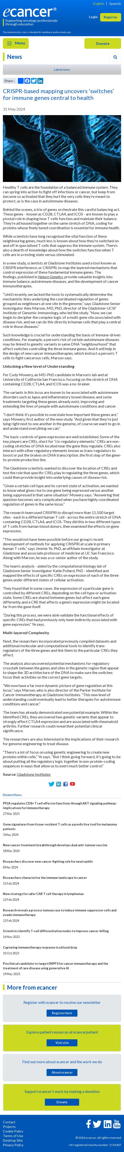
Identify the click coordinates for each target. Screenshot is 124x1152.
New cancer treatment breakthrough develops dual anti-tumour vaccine (55, 845)
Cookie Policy (13, 1131)
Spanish (115, 3)
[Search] (115, 57)
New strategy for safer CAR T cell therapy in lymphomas (43, 894)
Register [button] (110, 17)
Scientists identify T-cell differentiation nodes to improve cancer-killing (56, 931)
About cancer (62, 1072)
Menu (16, 43)
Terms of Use (13, 1136)
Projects (9, 1126)
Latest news (62, 69)
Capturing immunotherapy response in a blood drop (40, 947)
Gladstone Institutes (34, 774)
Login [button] (93, 17)
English (98, 3)
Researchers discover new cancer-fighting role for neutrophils (48, 861)
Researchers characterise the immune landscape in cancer (45, 878)
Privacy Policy (13, 1145)
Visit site (62, 1043)
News (14, 56)
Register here (62, 1013)
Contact (9, 1122)
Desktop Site (13, 1140)
